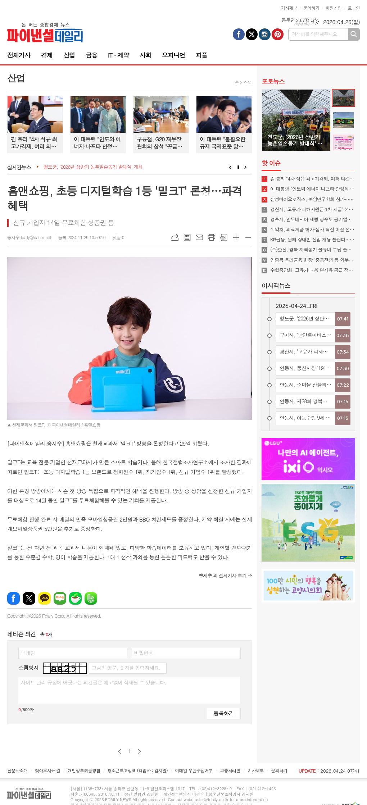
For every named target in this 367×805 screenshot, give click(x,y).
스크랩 (223, 237)
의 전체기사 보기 (222, 575)
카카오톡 (44, 598)
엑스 (29, 598)
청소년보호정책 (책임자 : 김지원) (138, 770)
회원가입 (333, 8)
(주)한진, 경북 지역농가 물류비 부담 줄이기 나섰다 (312, 249)
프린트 (211, 237)
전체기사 (18, 55)
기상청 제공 (302, 24)
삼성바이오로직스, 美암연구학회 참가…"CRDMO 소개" (312, 199)
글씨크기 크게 (236, 237)
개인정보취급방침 (84, 770)
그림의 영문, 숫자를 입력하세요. (125, 667)
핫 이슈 (271, 163)
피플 (201, 55)
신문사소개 (17, 770)
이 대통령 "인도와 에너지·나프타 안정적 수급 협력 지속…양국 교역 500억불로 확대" (312, 189)
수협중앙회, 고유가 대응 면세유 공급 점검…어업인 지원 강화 (312, 270)
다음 (139, 751)
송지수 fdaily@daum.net (29, 237)
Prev (230, 167)
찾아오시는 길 (47, 770)
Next (245, 167)
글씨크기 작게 (248, 237)
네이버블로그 (60, 598)
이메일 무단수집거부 (194, 770)
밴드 (91, 598)
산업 (69, 55)
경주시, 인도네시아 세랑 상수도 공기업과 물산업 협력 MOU (312, 219)
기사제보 (289, 8)
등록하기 (224, 713)
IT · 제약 (118, 55)
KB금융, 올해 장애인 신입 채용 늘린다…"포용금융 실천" (312, 239)
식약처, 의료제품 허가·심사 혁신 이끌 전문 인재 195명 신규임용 (312, 229)
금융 (91, 55)
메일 (199, 237)
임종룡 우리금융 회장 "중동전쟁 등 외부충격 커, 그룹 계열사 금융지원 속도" (312, 260)
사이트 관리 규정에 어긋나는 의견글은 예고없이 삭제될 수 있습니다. (93, 682)
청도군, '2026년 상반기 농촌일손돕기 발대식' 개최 (93, 167)
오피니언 (173, 55)
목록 (187, 237)
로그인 (354, 8)
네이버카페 (75, 598)
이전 (119, 751)
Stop (238, 167)
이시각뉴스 (276, 285)
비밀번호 (143, 652)
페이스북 (13, 598)
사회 (145, 55)
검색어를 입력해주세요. (315, 34)
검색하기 (354, 34)
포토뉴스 (273, 81)
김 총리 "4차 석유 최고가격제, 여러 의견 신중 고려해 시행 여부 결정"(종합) (312, 179)
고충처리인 (230, 770)
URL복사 (174, 237)
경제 (47, 55)
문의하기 (311, 8)
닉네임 (28, 652)
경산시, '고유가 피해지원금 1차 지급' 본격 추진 (312, 209)
